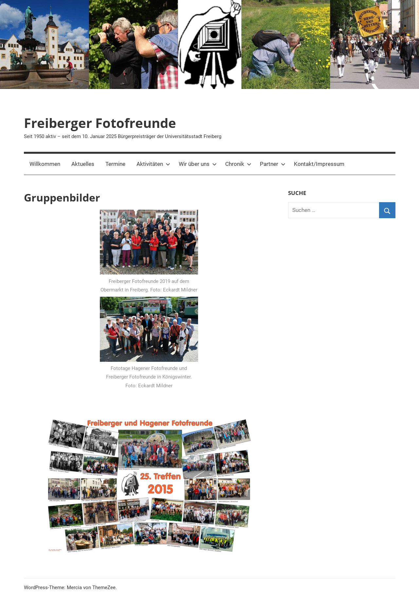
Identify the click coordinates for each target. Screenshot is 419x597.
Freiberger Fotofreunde (100, 123)
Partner (272, 164)
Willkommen (44, 164)
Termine (115, 164)
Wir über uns (198, 164)
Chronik (238, 164)
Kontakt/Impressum (319, 164)
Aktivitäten (153, 164)
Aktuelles (82, 164)
